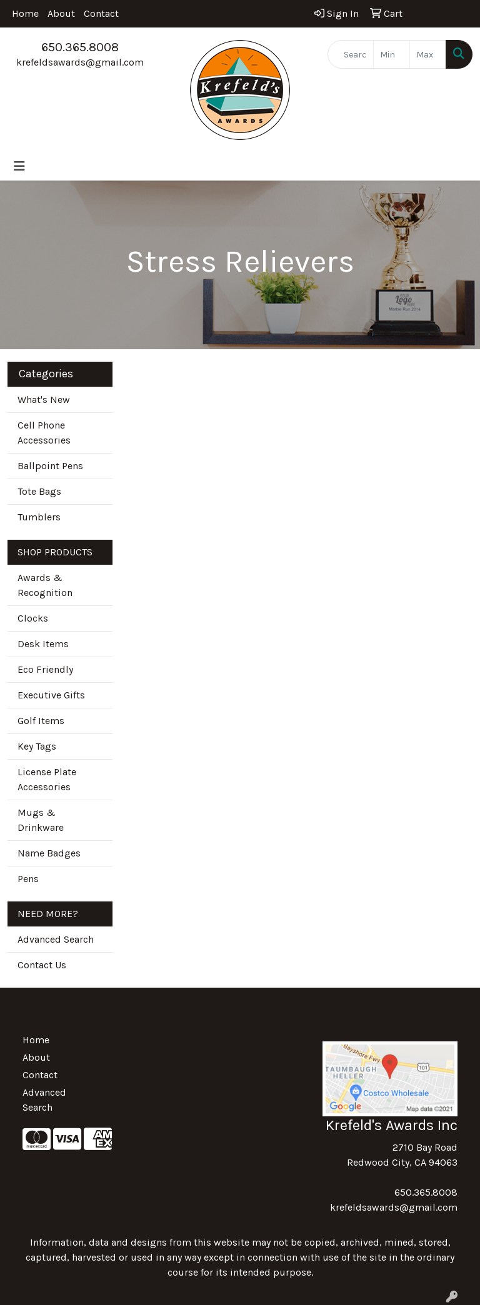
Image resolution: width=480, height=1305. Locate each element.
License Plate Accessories (47, 779)
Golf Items (41, 721)
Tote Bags (39, 491)
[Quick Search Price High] (427, 54)
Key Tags (37, 746)
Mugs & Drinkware (41, 819)
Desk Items (43, 644)
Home (25, 13)
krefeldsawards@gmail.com (80, 62)
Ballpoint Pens (50, 466)
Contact (101, 13)
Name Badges (49, 853)
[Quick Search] (351, 54)
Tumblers (39, 517)
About (61, 13)
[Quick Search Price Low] (391, 54)
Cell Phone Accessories (44, 432)
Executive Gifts (51, 695)
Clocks (33, 618)
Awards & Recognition (45, 585)
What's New (44, 399)
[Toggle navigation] (19, 166)
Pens (28, 879)
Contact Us (42, 965)
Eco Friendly (45, 669)
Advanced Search (56, 939)
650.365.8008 (80, 47)
